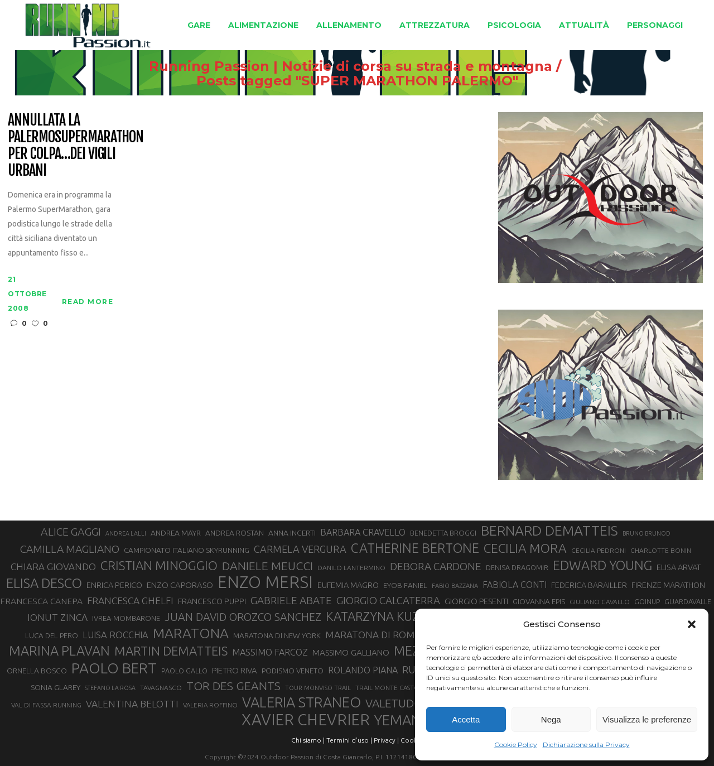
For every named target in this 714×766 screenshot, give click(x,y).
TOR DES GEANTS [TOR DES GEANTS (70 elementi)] (233, 685)
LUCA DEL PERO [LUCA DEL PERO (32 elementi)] (51, 636)
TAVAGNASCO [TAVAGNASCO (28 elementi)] (161, 687)
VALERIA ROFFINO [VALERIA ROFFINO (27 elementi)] (210, 705)
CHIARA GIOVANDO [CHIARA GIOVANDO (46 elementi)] (53, 566)
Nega (551, 719)
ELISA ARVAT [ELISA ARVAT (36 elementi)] (679, 567)
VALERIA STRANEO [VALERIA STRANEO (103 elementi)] (301, 702)
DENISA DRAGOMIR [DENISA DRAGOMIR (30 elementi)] (517, 567)
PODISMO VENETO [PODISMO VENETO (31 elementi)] (293, 671)
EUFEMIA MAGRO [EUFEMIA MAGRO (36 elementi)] (348, 585)
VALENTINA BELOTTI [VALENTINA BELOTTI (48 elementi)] (132, 703)
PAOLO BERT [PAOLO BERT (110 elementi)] (114, 668)
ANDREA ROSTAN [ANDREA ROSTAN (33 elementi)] (234, 532)
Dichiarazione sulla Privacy (586, 744)
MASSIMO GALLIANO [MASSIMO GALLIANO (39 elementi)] (350, 652)
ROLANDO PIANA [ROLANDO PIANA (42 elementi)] (363, 670)
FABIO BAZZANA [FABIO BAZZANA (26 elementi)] (455, 585)
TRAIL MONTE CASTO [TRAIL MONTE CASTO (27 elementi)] (387, 687)
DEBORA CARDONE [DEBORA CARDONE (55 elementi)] (435, 566)
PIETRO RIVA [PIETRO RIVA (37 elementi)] (234, 670)
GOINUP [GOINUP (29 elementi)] (647, 601)
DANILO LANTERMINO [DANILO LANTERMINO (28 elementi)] (351, 567)
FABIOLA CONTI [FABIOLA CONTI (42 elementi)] (515, 585)
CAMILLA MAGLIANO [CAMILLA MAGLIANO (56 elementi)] (69, 549)
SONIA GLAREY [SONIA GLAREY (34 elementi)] (55, 687)
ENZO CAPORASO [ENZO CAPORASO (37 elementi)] (180, 585)
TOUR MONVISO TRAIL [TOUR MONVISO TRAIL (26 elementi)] (318, 688)
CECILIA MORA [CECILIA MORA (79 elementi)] (525, 548)
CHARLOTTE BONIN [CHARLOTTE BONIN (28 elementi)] (660, 550)
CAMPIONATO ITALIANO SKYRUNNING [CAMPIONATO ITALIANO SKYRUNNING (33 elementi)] (186, 550)
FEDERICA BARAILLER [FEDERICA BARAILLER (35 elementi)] (589, 585)
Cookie (412, 740)
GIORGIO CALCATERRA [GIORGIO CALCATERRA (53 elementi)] (388, 600)
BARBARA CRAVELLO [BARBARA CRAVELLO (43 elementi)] (363, 532)
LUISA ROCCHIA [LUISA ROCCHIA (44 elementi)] (115, 635)
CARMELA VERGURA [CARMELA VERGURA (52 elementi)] (300, 549)
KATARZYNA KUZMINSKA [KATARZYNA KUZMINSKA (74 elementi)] (395, 616)
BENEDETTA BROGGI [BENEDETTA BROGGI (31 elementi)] (443, 533)
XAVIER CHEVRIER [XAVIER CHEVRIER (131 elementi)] (306, 719)
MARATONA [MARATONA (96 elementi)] (191, 633)
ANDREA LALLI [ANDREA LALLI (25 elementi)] (125, 533)
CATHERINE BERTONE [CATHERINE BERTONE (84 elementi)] (415, 548)
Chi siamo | (308, 740)
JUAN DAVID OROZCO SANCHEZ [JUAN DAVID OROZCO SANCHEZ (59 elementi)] (243, 617)
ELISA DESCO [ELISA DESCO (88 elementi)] (44, 583)
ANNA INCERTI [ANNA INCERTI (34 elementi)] (292, 532)
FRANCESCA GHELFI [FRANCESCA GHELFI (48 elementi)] (130, 600)
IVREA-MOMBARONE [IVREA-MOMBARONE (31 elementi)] (126, 618)
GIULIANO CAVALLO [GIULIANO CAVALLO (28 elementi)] (600, 601)
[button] (691, 624)
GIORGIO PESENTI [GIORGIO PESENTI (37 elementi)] (476, 601)
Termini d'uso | (349, 740)
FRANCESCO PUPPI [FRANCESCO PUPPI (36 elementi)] (212, 601)
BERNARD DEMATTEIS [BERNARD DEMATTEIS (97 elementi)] (549, 530)
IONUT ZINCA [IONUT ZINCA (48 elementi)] (57, 617)
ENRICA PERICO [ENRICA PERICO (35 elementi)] (114, 585)
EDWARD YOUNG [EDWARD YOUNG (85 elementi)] (602, 565)
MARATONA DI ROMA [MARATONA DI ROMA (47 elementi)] (373, 634)
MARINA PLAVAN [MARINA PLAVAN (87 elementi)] (59, 650)
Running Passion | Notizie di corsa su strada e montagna (332, 66)
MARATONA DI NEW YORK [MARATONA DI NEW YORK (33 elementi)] (277, 635)
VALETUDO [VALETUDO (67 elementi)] (394, 703)
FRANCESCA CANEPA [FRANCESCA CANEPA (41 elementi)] (41, 601)
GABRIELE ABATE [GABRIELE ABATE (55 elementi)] (291, 600)
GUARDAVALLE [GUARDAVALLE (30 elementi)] (687, 601)
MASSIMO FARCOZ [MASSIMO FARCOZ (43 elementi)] (270, 652)
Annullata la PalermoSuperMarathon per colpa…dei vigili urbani (75, 145)
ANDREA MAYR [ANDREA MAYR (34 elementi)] (176, 532)
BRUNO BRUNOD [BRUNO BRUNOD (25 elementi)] (646, 533)
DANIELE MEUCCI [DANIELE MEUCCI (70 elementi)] (267, 565)
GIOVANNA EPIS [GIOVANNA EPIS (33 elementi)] (539, 601)
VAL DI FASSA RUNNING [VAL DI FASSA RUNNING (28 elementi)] (46, 705)
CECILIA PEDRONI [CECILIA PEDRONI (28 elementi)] (598, 550)
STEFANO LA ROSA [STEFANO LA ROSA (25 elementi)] (110, 688)
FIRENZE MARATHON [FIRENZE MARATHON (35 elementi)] (668, 585)
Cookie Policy (515, 744)
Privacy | (386, 740)
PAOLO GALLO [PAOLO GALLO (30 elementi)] (184, 671)
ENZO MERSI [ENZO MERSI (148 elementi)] (265, 582)
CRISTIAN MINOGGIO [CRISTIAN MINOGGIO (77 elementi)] (159, 565)
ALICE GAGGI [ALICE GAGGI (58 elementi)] (71, 532)
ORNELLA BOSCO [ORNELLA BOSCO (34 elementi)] (37, 670)
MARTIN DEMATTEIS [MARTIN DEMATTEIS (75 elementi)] (171, 651)
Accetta (466, 719)
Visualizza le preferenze (646, 719)
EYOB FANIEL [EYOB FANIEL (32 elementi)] (405, 585)
